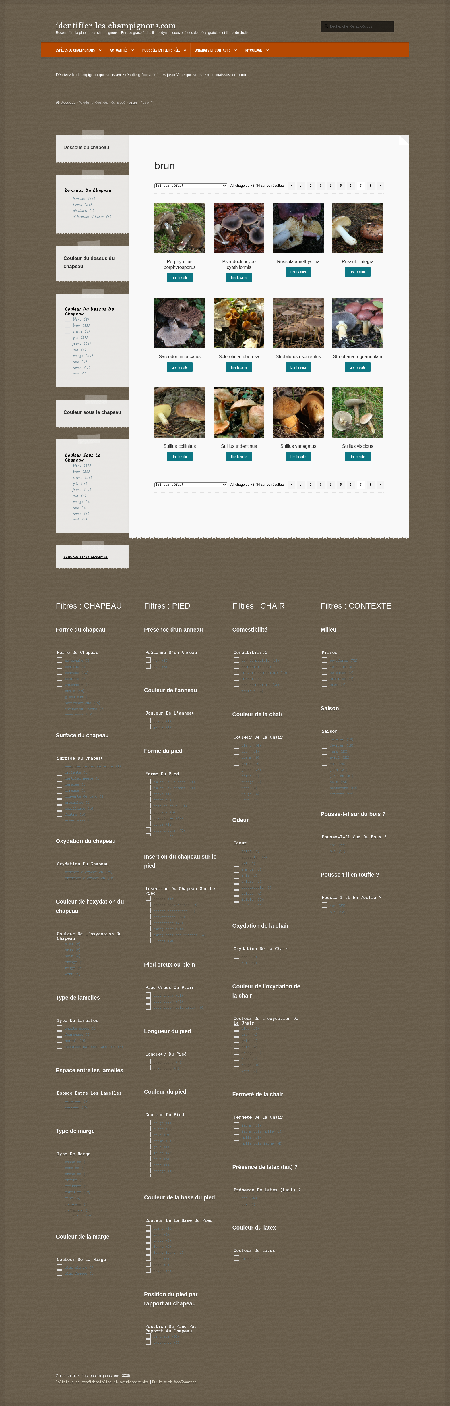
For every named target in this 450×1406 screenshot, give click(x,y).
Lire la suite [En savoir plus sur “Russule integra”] (358, 271)
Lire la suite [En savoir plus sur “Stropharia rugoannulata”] (358, 366)
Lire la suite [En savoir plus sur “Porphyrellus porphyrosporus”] (180, 277)
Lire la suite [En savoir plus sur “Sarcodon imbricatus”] (180, 366)
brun (133, 102)
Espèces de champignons (75, 50)
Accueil (68, 102)
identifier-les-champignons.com (116, 25)
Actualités (119, 50)
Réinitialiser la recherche (85, 557)
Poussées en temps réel (161, 50)
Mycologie (253, 50)
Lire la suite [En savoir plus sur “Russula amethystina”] (298, 271)
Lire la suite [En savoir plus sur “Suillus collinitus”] (180, 456)
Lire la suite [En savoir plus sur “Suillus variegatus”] (298, 456)
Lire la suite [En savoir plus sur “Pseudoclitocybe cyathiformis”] (239, 277)
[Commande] (190, 185)
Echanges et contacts (213, 50)
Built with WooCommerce (174, 1382)
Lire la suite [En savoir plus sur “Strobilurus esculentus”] (298, 366)
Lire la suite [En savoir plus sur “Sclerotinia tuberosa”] (239, 366)
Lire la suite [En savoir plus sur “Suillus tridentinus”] (239, 456)
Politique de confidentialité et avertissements (102, 1382)
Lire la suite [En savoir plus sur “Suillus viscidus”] (358, 456)
